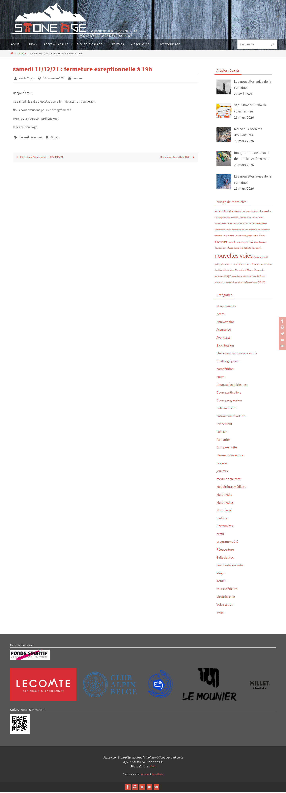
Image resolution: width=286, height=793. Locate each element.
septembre (218, 277)
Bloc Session (226, 346)
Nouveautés (256, 249)
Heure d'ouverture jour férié (240, 243)
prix (261, 258)
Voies (261, 283)
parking (222, 519)
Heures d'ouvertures (223, 249)
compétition (245, 218)
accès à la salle (223, 212)
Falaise (245, 230)
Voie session (225, 605)
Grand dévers (240, 237)
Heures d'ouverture (230, 456)
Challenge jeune (228, 362)
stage (227, 277)
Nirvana (144, 775)
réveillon (218, 271)
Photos (256, 258)
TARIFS (221, 582)
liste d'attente (245, 249)
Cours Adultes (233, 224)
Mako (152, 767)
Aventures (224, 338)
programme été (228, 543)
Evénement (236, 231)
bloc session (265, 212)
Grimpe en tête (227, 448)
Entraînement (261, 225)
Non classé (224, 511)
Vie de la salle (226, 597)
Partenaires (225, 527)
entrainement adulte (222, 231)
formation (218, 237)
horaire (22, 53)
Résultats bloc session (261, 265)
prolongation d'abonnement (225, 265)
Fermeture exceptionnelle (259, 231)
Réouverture (244, 265)
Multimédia (224, 495)
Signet (57, 137)
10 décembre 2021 (56, 78)
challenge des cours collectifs (226, 218)
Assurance (224, 330)
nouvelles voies (233, 256)
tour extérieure (231, 283)
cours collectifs (247, 224)
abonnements (227, 307)
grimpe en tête (252, 237)
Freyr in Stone (228, 237)
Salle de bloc (226, 558)
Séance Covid (240, 271)
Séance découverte (255, 271)
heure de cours (260, 243)
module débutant (229, 480)
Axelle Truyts (27, 78)
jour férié (223, 472)
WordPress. (158, 775)
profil (266, 258)
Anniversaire (247, 212)
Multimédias (225, 503)
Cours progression (230, 401)
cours (220, 377)
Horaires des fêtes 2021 (178, 157)
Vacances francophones (247, 283)
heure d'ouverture (32, 137)
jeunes (236, 249)
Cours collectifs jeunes (233, 385)
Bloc (256, 212)
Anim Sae (237, 212)
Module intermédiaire (232, 488)
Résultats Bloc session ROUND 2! (39, 157)
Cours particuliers (229, 393)
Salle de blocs (228, 271)
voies (220, 613)
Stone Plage (251, 277)
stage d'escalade (239, 277)
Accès (220, 315)
